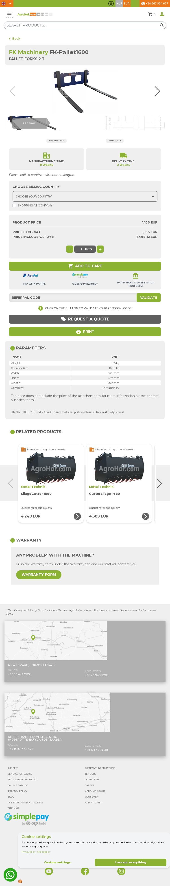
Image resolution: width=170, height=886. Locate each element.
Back (14, 39)
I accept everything (130, 862)
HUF (119, 3)
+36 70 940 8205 (97, 675)
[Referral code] (85, 297)
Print (85, 331)
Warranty (115, 141)
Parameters (56, 141)
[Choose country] (85, 196)
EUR (127, 3)
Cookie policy (43, 852)
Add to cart (85, 266)
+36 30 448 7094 (20, 674)
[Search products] (85, 25)
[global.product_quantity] (81, 249)
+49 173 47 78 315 (97, 749)
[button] (157, 91)
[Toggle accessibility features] (111, 3)
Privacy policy (28, 852)
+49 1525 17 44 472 (20, 748)
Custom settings (57, 862)
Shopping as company (32, 205)
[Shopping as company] (14, 205)
